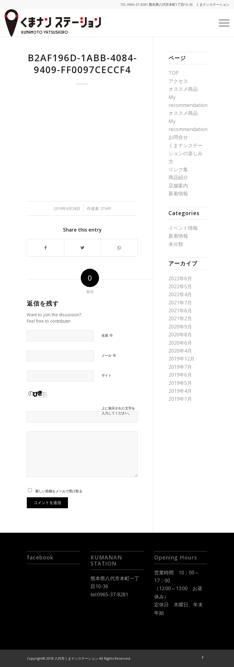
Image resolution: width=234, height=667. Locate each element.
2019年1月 (180, 399)
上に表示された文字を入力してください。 (118, 411)
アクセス (178, 81)
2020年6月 (180, 342)
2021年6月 (180, 310)
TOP (173, 72)
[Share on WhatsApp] (119, 247)
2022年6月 (180, 278)
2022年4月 (180, 294)
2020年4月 (180, 350)
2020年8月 (180, 334)
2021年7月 (180, 302)
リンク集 (178, 169)
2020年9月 (180, 326)
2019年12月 (181, 358)
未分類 (175, 244)
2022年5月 (180, 286)
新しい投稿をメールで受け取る (58, 491)
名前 (107, 335)
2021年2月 (180, 318)
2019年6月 (180, 374)
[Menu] (221, 23)
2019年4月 (180, 391)
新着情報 (178, 193)
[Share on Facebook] (45, 247)
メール (108, 355)
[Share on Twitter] (82, 247)
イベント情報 (183, 228)
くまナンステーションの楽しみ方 (185, 153)
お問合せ (178, 137)
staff (106, 208)
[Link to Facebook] (202, 657)
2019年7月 (180, 367)
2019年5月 (180, 383)
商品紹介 (178, 177)
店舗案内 (178, 185)
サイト (106, 375)
